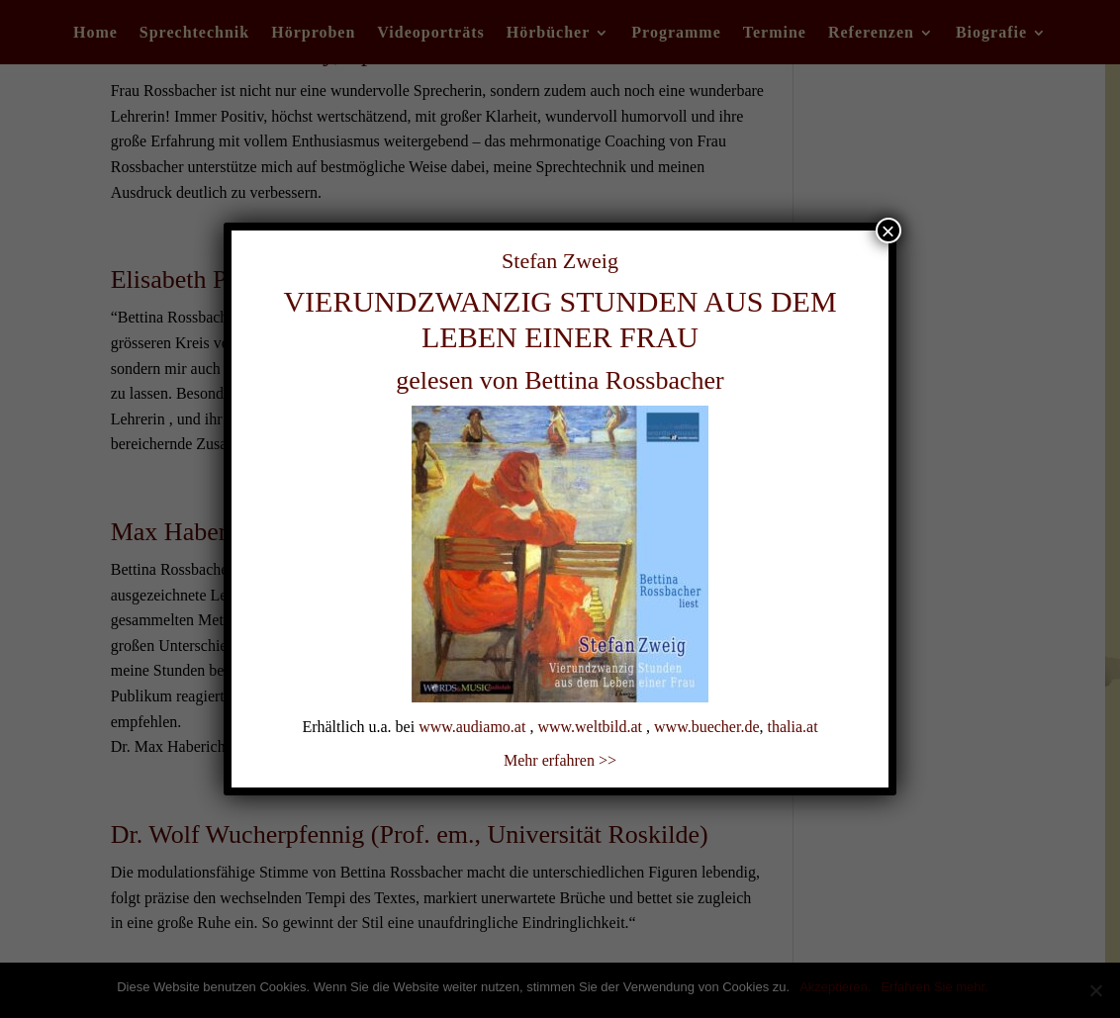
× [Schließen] (888, 230)
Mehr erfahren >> (560, 760)
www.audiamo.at (472, 726)
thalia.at (793, 726)
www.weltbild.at (589, 726)
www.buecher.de (706, 726)
